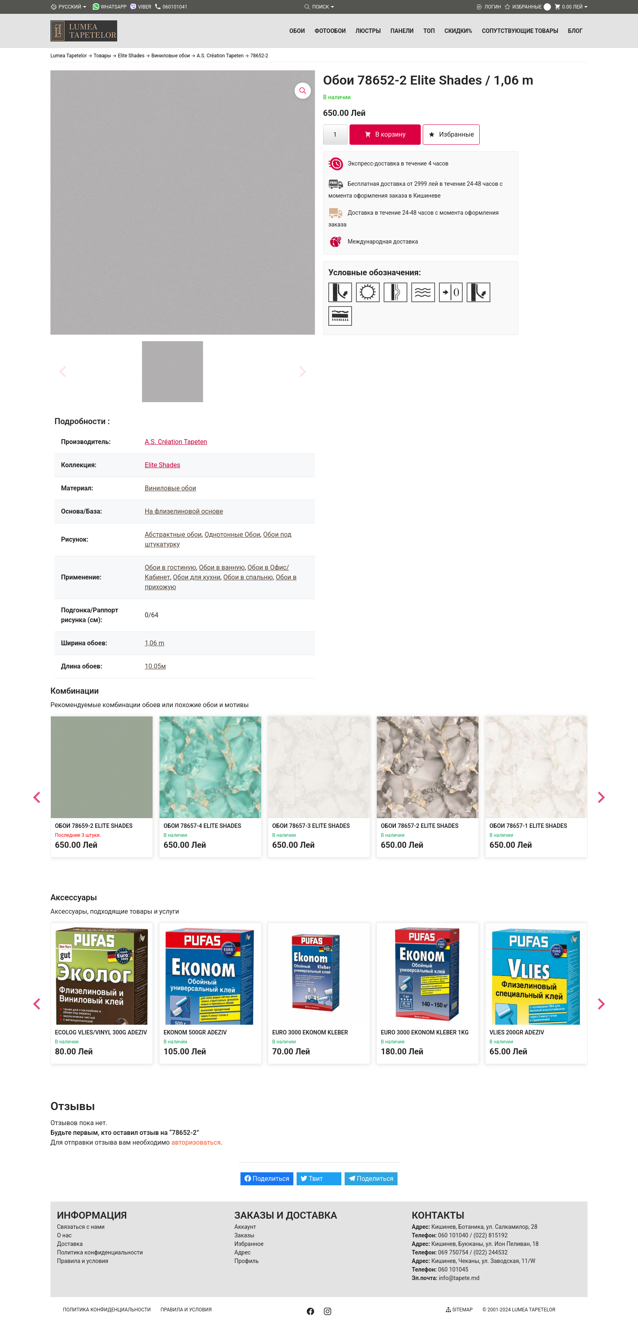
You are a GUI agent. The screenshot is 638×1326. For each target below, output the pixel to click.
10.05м (155, 666)
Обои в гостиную (170, 567)
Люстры (368, 31)
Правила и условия (82, 1261)
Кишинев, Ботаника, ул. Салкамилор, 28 (484, 1227)
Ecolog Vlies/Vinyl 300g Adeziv (101, 1032)
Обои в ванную (222, 567)
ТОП (429, 31)
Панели (402, 31)
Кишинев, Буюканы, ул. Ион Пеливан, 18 (485, 1244)
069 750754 (453, 1252)
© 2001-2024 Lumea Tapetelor (519, 1310)
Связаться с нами (81, 1227)
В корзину (385, 134)
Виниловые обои (170, 488)
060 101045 (453, 1269)
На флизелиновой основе (184, 511)
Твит (312, 1178)
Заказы (244, 1235)
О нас (64, 1235)
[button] (172, 371)
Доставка (70, 1244)
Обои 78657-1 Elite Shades (528, 826)
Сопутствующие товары (520, 31)
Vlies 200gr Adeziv (516, 1032)
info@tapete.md (459, 1278)
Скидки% (458, 31)
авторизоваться (196, 1142)
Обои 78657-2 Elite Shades (420, 826)
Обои (297, 31)
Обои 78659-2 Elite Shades (94, 826)
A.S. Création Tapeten (176, 442)
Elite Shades (162, 465)
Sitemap (459, 1310)
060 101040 (453, 1235)
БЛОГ (575, 31)
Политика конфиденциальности (100, 1252)
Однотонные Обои (232, 534)
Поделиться (267, 1178)
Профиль (246, 1261)
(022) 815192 (491, 1235)
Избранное (249, 1244)
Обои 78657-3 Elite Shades (311, 826)
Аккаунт (245, 1227)
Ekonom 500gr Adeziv (195, 1032)
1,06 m (154, 643)
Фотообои (330, 31)
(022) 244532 (491, 1252)
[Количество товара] (335, 134)
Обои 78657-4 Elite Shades (202, 826)
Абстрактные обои (173, 534)
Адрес (242, 1252)
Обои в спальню (248, 577)
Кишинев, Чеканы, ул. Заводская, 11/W (483, 1261)
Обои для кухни (196, 577)
